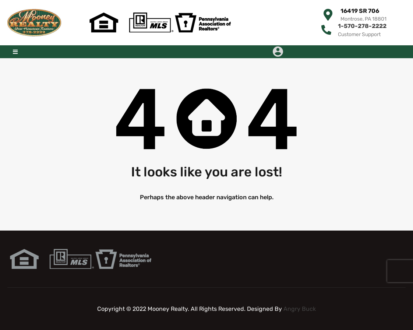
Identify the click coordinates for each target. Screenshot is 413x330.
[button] (15, 51)
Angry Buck (299, 308)
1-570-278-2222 (362, 25)
